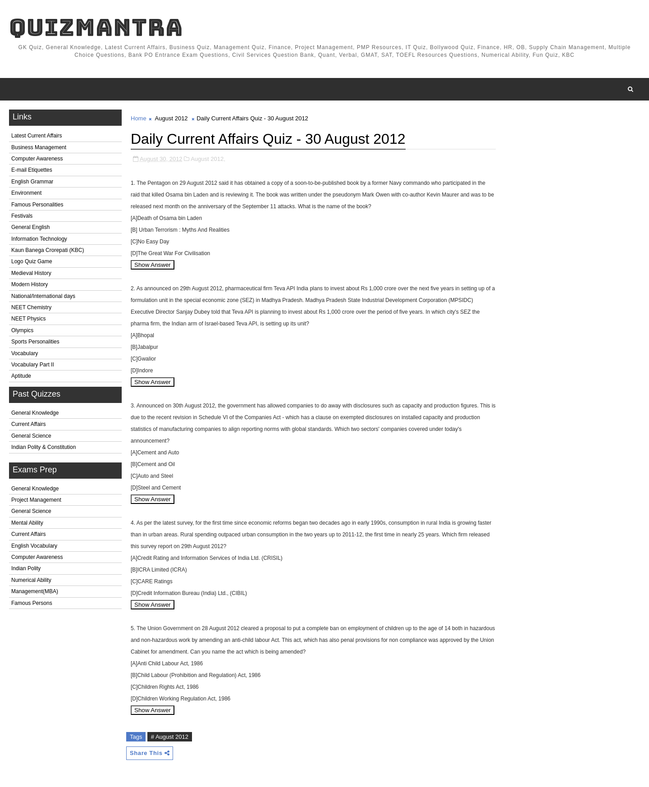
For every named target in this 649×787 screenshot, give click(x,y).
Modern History (29, 284)
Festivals (21, 216)
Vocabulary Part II (32, 364)
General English (30, 227)
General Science (31, 436)
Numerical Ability (31, 580)
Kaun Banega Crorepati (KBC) (47, 250)
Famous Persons (31, 603)
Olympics (22, 330)
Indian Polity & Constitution (43, 447)
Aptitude (21, 376)
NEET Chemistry (31, 307)
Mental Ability (27, 523)
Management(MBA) (34, 591)
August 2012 (171, 118)
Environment (26, 193)
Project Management (36, 500)
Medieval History (31, 273)
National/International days (43, 296)
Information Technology (39, 239)
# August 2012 (169, 736)
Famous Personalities (37, 204)
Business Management (38, 147)
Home (138, 118)
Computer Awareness (37, 159)
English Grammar (32, 181)
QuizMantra (96, 27)
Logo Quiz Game (31, 261)
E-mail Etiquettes (31, 170)
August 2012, (208, 159)
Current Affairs (28, 424)
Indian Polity (26, 568)
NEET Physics (28, 319)
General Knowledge (35, 413)
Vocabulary (24, 353)
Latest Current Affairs (36, 136)
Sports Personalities (35, 342)
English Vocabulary (34, 546)
